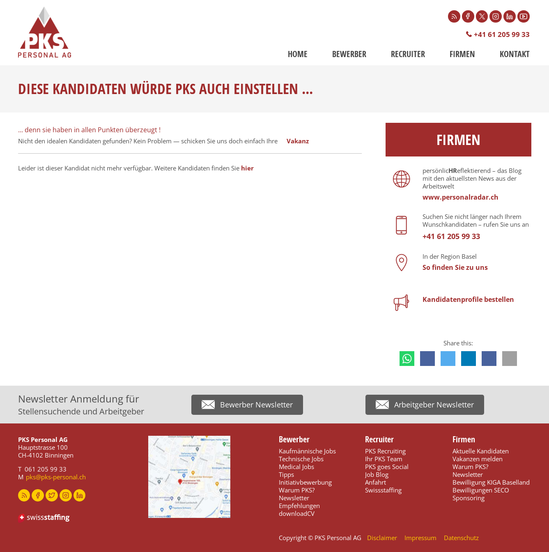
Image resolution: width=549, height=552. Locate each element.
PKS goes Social (387, 466)
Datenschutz (461, 538)
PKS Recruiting (385, 451)
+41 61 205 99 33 (502, 34)
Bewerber (349, 54)
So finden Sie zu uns (455, 267)
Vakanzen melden (478, 459)
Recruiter (408, 54)
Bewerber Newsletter (256, 405)
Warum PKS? (297, 490)
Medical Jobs (296, 466)
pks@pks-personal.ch (56, 477)
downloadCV (297, 513)
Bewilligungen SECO (481, 490)
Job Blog (376, 474)
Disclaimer (382, 538)
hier (247, 168)
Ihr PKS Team (383, 459)
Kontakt (515, 54)
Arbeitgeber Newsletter (434, 405)
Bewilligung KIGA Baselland (491, 482)
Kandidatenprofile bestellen (468, 299)
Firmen (462, 54)
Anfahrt (375, 482)
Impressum (420, 538)
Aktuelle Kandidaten (481, 451)
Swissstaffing (383, 490)
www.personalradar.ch (460, 197)
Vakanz (298, 141)
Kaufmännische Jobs (307, 451)
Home (298, 54)
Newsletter (294, 498)
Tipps (286, 474)
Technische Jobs (301, 459)
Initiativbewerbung (305, 482)
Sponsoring (469, 498)
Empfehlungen (299, 505)
